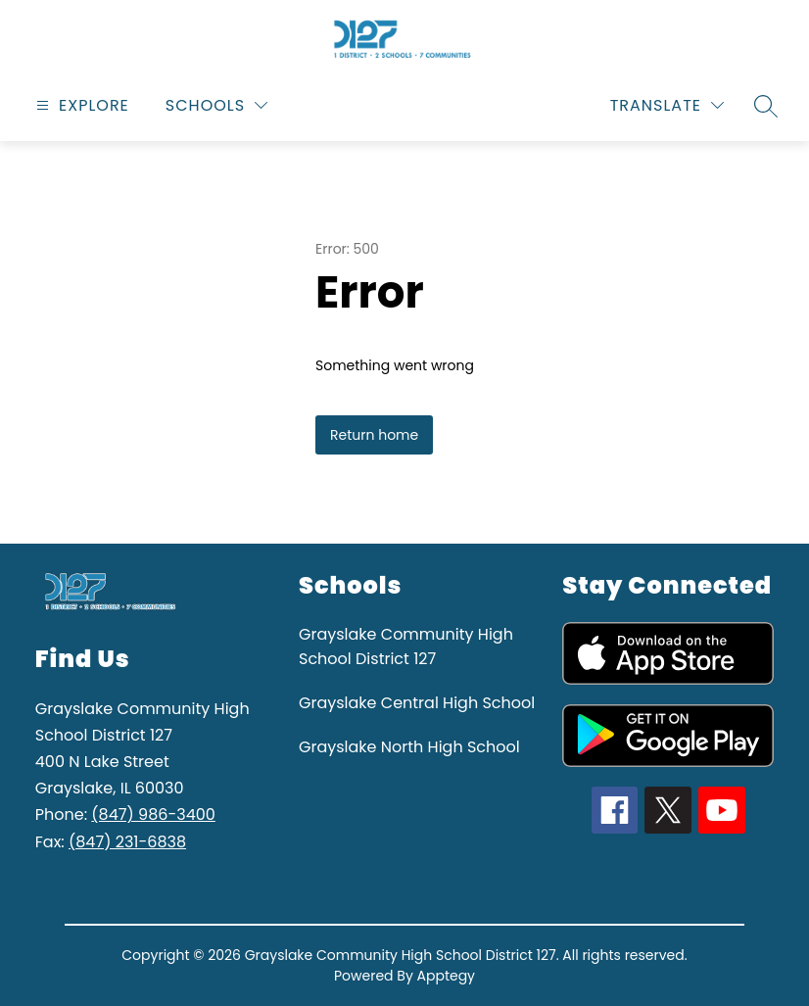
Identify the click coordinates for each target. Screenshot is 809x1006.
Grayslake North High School (409, 747)
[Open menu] (80, 105)
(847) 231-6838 (127, 842)
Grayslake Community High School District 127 (406, 646)
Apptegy (446, 975)
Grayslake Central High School (417, 703)
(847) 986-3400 (152, 814)
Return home (374, 435)
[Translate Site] (667, 105)
